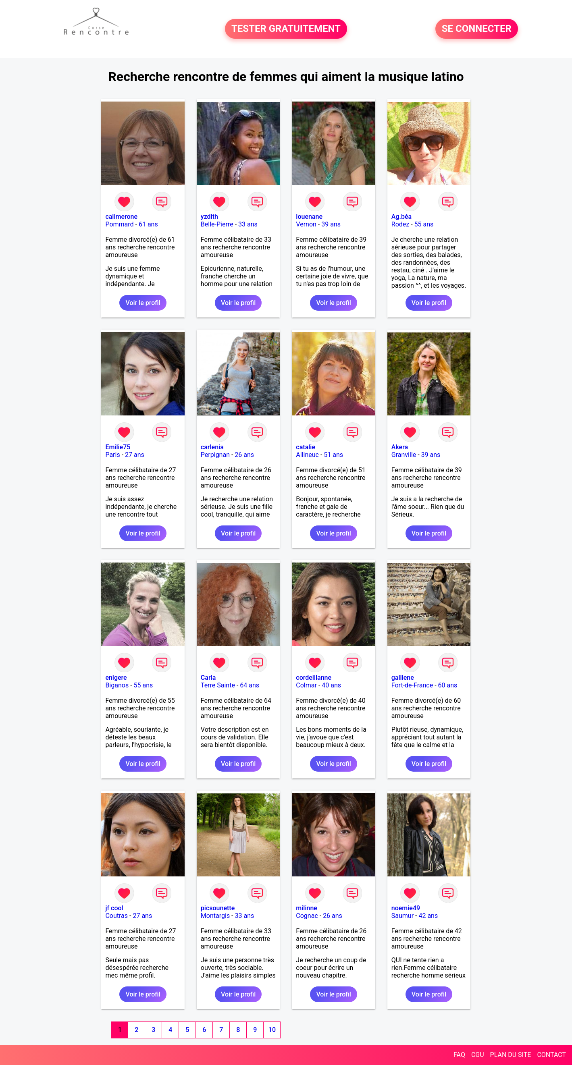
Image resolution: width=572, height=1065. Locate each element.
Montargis (215, 916)
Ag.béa (401, 216)
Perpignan (215, 455)
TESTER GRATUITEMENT (286, 29)
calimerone (121, 216)
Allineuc (307, 455)
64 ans (249, 685)
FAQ (459, 1055)
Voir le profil (142, 303)
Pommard (119, 224)
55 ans (424, 224)
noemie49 (405, 908)
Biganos (117, 685)
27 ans (134, 455)
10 (272, 1030)
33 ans (248, 224)
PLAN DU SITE (510, 1055)
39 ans (331, 224)
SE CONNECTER (477, 29)
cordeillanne (313, 677)
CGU (477, 1055)
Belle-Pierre (217, 224)
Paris (112, 455)
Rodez (400, 224)
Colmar (306, 685)
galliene (402, 677)
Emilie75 (117, 447)
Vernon (306, 224)
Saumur (402, 916)
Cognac (307, 916)
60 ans (448, 685)
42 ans (428, 916)
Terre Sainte (218, 685)
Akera (399, 447)
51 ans (333, 455)
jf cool (114, 908)
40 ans (331, 685)
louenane (309, 216)
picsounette (218, 908)
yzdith (209, 216)
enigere (116, 677)
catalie (305, 447)
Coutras (116, 916)
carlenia (212, 447)
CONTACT (551, 1055)
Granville (403, 455)
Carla (208, 677)
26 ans (244, 455)
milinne (306, 908)
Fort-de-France (412, 685)
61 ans (148, 224)
